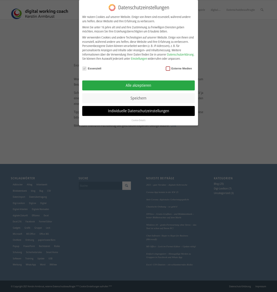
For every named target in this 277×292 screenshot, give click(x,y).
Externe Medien (179, 67)
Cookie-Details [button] (138, 118)
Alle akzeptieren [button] (138, 83)
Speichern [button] (138, 96)
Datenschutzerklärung (180, 53)
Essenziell (91, 67)
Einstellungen (139, 57)
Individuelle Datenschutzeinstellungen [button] (138, 109)
